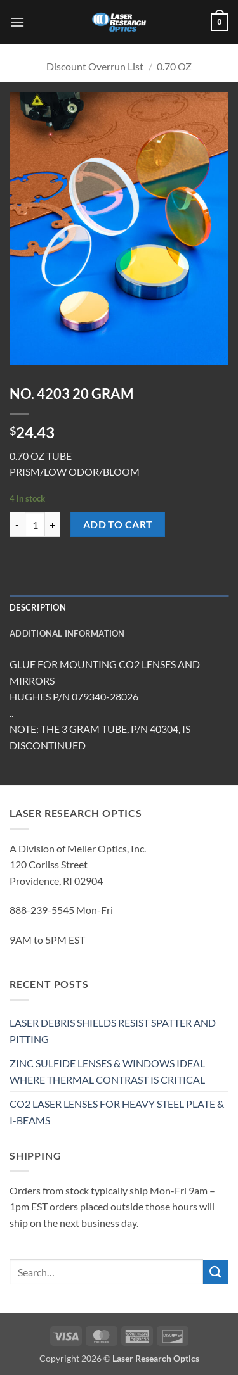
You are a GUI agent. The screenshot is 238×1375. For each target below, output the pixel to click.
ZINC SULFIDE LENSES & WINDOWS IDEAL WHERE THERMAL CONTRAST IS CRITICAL (107, 1071)
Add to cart (118, 524)
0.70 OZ (174, 66)
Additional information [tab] (67, 633)
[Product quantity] (35, 524)
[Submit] (215, 1272)
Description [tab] (38, 607)
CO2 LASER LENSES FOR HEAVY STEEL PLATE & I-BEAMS (117, 1112)
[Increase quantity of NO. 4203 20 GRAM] (52, 524)
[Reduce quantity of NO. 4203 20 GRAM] (17, 524)
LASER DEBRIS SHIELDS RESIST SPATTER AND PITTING (113, 1031)
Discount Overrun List (94, 66)
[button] (17, 21)
